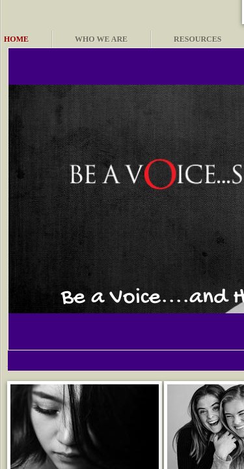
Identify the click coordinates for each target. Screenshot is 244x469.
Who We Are (101, 39)
